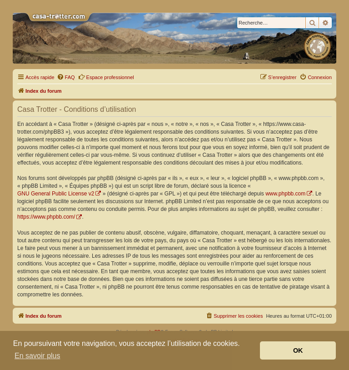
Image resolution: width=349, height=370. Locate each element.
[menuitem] (66, 77)
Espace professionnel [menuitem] (106, 77)
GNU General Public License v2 (55, 193)
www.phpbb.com (285, 193)
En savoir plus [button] (37, 356)
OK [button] (298, 350)
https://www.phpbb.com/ (46, 217)
